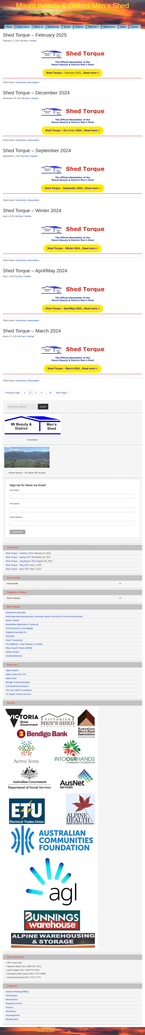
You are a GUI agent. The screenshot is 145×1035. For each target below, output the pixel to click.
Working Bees (12, 1019)
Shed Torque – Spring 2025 (18, 557)
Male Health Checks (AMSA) (19, 647)
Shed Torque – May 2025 (17, 564)
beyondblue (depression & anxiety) (22, 624)
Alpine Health (12, 670)
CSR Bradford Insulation (17, 686)
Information (21, 82)
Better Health (12, 620)
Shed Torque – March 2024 (32, 330)
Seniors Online (12, 651)
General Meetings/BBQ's (17, 991)
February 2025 (72, 72)
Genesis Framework (80, 1031)
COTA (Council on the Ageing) (19, 628)
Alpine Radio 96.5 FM (16, 674)
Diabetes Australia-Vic (16, 632)
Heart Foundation (14, 640)
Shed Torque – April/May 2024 (35, 270)
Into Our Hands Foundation (19, 690)
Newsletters (33, 82)
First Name (14, 503)
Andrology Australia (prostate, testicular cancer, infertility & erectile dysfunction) (44, 616)
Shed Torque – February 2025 (35, 35)
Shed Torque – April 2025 (17, 568)
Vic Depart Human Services (18, 694)
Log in (106, 1031)
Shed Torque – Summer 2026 (19, 553)
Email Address (16, 517)
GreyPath (10, 636)
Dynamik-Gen (61, 1031)
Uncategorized (12, 1015)
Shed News (11, 1011)
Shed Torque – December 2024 (36, 92)
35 (51, 392)
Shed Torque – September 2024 (37, 150)
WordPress (96, 1031)
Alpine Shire (11, 678)
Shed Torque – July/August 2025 (21, 561)
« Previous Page (12, 393)
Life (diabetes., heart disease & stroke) (24, 644)
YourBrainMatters (14, 655)
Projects (10, 1007)
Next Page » (62, 393)
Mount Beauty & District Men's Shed (72, 6)
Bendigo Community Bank (18, 682)
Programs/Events (14, 1003)
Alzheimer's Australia (15, 612)
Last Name (14, 490)
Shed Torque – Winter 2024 (32, 210)
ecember (72, 130)
